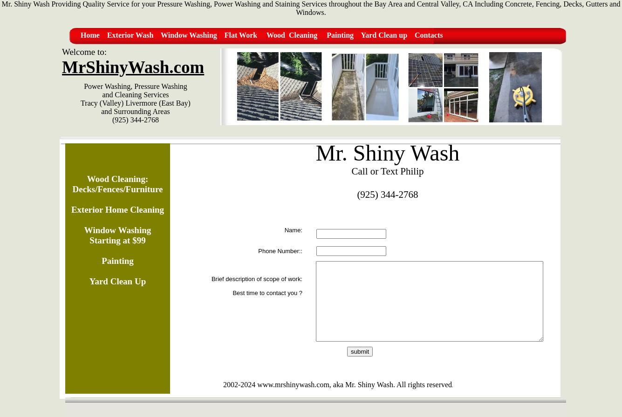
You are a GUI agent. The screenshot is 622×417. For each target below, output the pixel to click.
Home (90, 35)
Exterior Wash (130, 35)
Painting (340, 35)
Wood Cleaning (292, 35)
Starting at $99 (117, 240)
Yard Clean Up (117, 281)
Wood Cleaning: (117, 179)
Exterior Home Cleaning (117, 210)
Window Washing (117, 230)
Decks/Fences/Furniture (118, 189)
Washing (203, 35)
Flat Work (241, 35)
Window (175, 35)
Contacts (429, 35)
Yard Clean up (384, 35)
